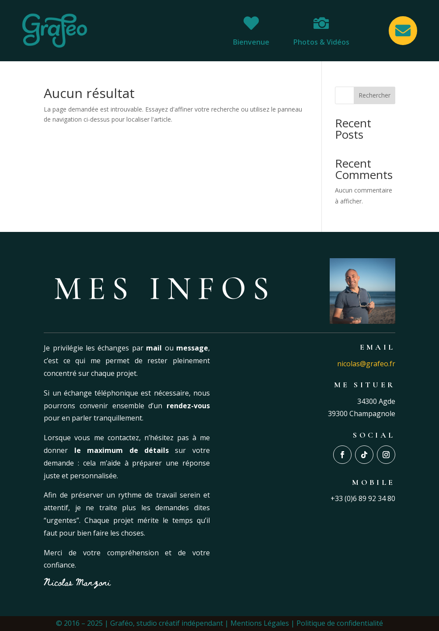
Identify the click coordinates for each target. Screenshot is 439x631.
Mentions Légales (259, 623)
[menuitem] (251, 31)
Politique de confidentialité (339, 623)
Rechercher (374, 95)
